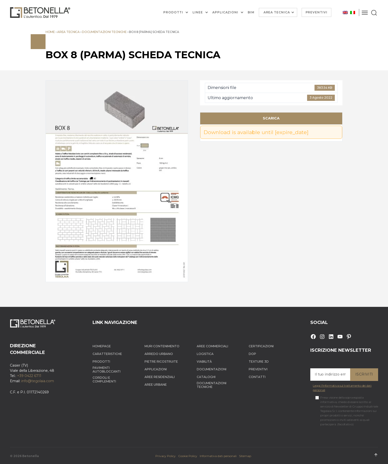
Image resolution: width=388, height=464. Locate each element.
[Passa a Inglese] (345, 12)
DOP (252, 354)
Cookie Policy (187, 456)
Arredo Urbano (159, 354)
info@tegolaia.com (37, 381)
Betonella (30, 456)
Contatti (257, 377)
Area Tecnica (277, 12)
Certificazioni (261, 346)
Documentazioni (211, 369)
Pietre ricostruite (161, 361)
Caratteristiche (107, 354)
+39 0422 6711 (29, 376)
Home (50, 32)
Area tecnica (68, 32)
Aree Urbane (156, 384)
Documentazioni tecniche (104, 32)
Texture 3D (259, 361)
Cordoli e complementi (104, 379)
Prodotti (173, 12)
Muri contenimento (162, 346)
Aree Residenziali (160, 377)
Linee (198, 12)
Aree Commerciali (212, 346)
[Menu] (365, 12)
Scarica (271, 118)
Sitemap (245, 456)
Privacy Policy (165, 456)
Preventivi (317, 12)
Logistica (205, 354)
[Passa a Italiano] (352, 12)
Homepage (102, 346)
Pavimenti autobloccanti (107, 369)
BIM (251, 12)
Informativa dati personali (218, 456)
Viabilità (204, 361)
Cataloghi (206, 377)
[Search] (374, 12)
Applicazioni (225, 12)
